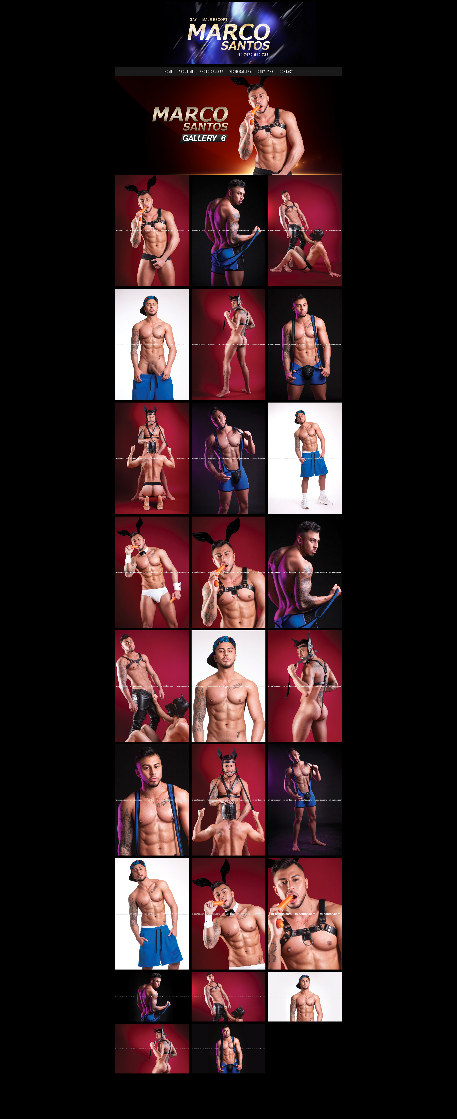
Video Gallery (240, 71)
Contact (286, 71)
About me (186, 71)
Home (168, 71)
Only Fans (266, 71)
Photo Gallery (211, 71)
